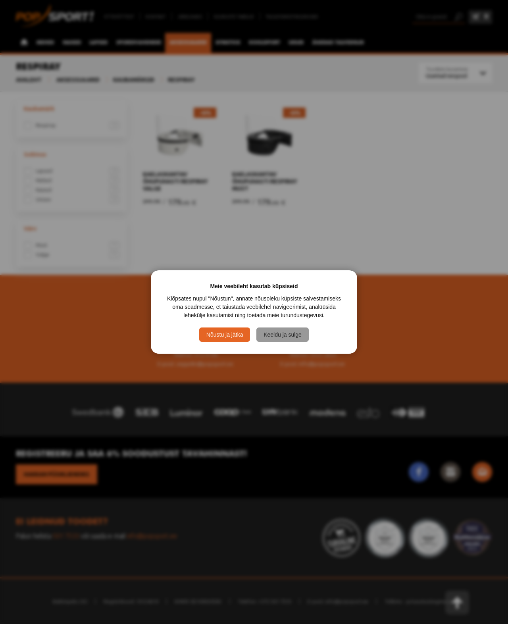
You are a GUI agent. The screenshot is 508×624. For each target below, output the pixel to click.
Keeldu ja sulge (283, 334)
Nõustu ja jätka (224, 334)
